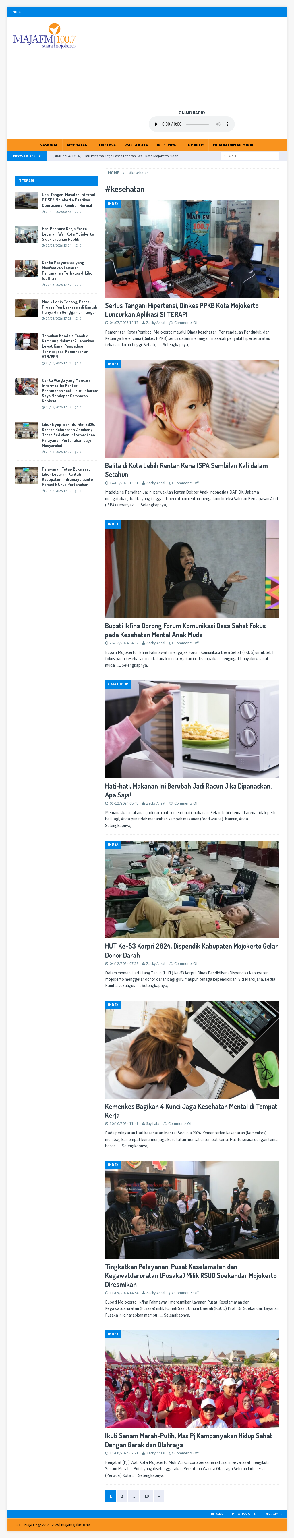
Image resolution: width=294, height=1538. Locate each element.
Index (16, 12)
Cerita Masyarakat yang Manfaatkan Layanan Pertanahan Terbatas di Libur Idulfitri (68, 270)
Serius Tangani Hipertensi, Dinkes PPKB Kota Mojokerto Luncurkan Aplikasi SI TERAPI (182, 310)
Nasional (49, 145)
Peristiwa (106, 145)
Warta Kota (136, 145)
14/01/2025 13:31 (124, 483)
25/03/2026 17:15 (58, 491)
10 (146, 1496)
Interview (167, 145)
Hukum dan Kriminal (233, 145)
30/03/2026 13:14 (58, 245)
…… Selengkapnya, (173, 344)
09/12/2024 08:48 (124, 803)
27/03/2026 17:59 (58, 284)
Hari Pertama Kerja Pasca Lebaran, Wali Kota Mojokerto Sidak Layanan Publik (68, 233)
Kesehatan (77, 145)
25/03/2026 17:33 (58, 407)
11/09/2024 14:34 (124, 1293)
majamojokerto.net (76, 1525)
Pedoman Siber (244, 1514)
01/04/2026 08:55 (58, 211)
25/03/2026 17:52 (58, 363)
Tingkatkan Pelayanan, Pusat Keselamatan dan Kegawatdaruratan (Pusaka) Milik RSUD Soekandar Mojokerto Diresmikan (191, 1275)
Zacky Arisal (155, 323)
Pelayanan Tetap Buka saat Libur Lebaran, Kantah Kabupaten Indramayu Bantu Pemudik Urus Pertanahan (67, 477)
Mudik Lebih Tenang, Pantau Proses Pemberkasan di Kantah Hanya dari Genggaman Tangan (69, 307)
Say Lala (152, 1123)
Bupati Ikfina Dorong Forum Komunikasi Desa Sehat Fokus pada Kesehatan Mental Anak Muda (185, 630)
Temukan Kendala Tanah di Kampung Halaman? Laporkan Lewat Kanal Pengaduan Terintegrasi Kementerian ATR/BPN (68, 346)
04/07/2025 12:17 (124, 323)
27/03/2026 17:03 (58, 318)
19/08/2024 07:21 (124, 1453)
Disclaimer (273, 1514)
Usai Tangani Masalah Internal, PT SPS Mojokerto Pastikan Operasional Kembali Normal (69, 199)
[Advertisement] (192, 63)
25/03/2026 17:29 (58, 452)
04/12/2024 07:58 (124, 963)
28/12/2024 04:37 (124, 643)
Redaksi (217, 1514)
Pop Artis (194, 145)
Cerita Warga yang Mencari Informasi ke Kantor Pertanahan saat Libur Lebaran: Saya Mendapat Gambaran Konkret (70, 391)
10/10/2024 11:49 (124, 1123)
